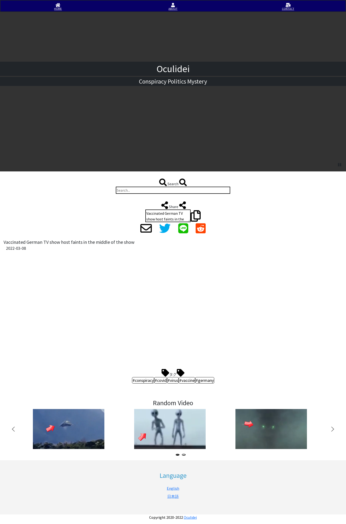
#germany (205, 380)
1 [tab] (178, 455)
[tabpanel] (75, 429)
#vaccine (187, 380)
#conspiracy (143, 380)
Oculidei (190, 517)
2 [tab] (185, 455)
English (173, 488)
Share (173, 205)
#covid (161, 380)
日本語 (173, 496)
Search (173, 182)
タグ (173, 373)
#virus (173, 380)
